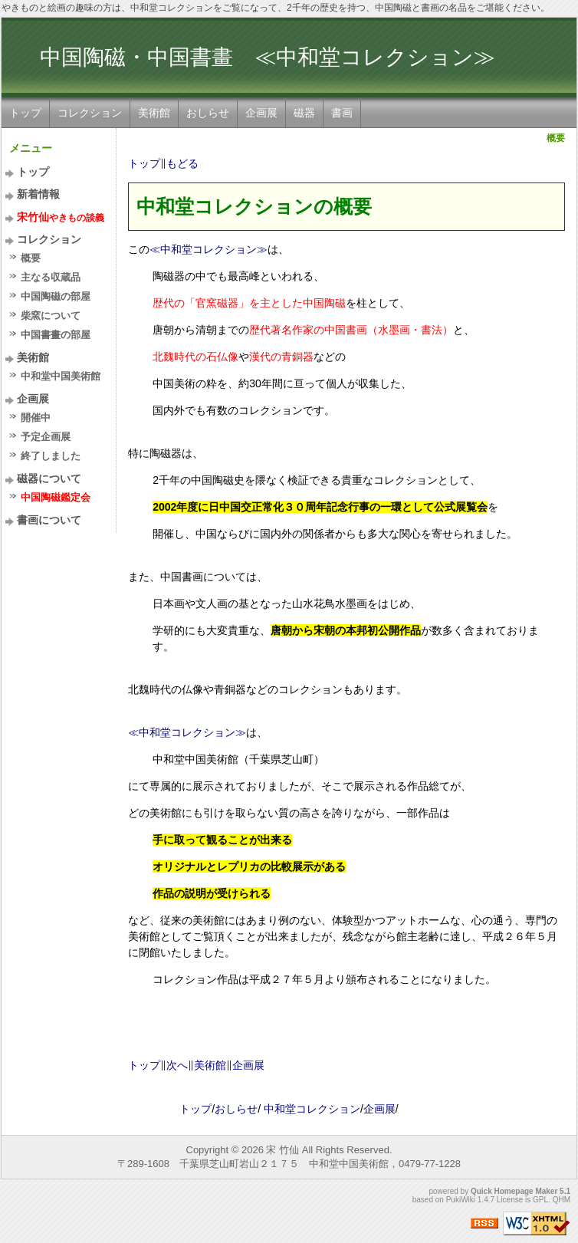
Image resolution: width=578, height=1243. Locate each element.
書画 (342, 113)
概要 (31, 258)
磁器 (304, 113)
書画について (49, 520)
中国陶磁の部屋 (55, 296)
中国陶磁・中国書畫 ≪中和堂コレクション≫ (267, 57)
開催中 (36, 417)
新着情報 (38, 194)
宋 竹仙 (282, 1150)
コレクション (89, 113)
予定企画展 (46, 436)
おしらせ (207, 113)
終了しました (50, 456)
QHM (561, 1199)
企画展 (261, 113)
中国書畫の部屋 (55, 334)
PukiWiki (460, 1199)
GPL (540, 1199)
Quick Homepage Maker (514, 1191)
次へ (177, 1065)
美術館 (154, 113)
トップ (25, 113)
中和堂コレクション (312, 1109)
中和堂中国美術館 (60, 376)
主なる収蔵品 (50, 277)
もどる (182, 163)
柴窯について (50, 315)
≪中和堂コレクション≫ (208, 249)
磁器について (49, 478)
